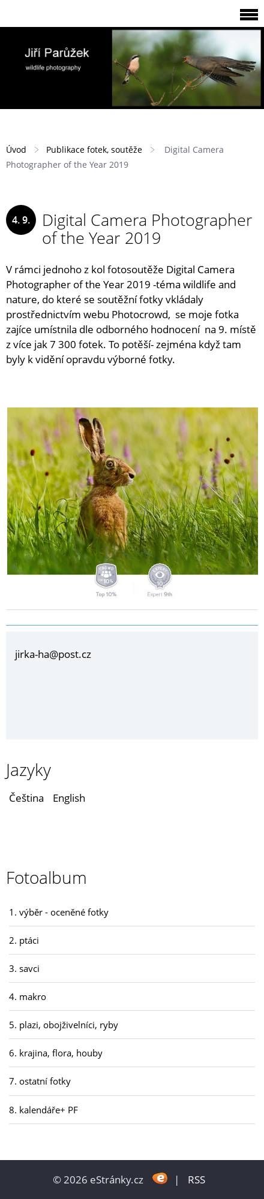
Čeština (26, 798)
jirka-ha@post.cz (53, 654)
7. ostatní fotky (40, 1081)
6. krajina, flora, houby (56, 1053)
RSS (196, 1179)
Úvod (16, 149)
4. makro (27, 996)
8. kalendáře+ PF (43, 1110)
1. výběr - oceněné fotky (59, 912)
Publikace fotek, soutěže (94, 149)
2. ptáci (24, 940)
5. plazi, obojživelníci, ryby (63, 1025)
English (69, 798)
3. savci (24, 968)
